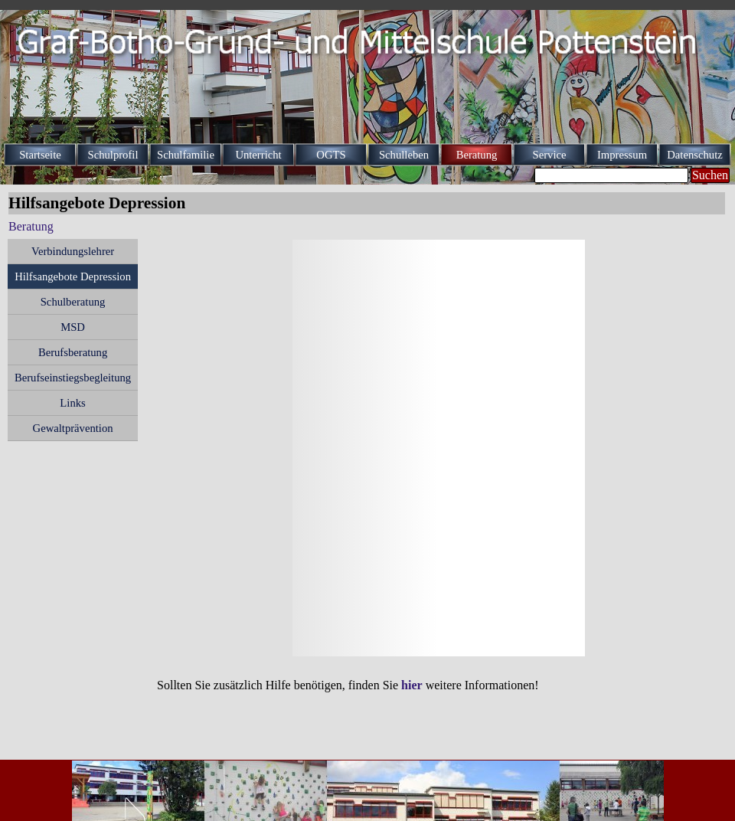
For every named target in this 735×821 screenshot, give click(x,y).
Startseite (40, 155)
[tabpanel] (436, 685)
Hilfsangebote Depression (73, 276)
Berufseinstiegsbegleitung (73, 377)
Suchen (710, 175)
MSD (72, 327)
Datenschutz (694, 155)
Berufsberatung (72, 352)
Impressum (622, 155)
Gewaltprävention (73, 428)
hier (412, 685)
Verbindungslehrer (72, 251)
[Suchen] (611, 175)
